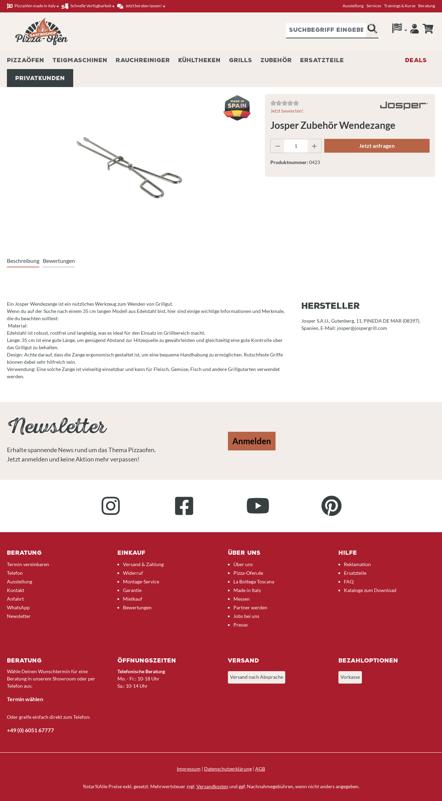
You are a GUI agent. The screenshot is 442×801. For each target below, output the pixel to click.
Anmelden (251, 441)
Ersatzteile (355, 573)
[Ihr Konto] (415, 30)
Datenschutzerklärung (228, 769)
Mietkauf (132, 599)
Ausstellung (353, 5)
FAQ (349, 581)
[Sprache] (400, 30)
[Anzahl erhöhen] (314, 146)
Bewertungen (137, 607)
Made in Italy (247, 590)
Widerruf (133, 573)
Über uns (243, 564)
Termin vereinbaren (28, 564)
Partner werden (250, 607)
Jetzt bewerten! (287, 111)
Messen (241, 599)
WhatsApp (18, 607)
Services (373, 5)
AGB (260, 769)
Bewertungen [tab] (59, 260)
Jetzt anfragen (377, 145)
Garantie (132, 590)
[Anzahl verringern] (277, 146)
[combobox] (326, 30)
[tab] (23, 261)
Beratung (426, 5)
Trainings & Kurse (399, 5)
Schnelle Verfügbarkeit (87, 6)
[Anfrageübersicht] (428, 28)
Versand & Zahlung (143, 564)
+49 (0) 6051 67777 (30, 730)
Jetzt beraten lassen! (141, 6)
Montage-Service (141, 581)
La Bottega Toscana (253, 581)
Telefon (15, 573)
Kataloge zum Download (370, 590)
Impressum (189, 769)
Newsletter (19, 616)
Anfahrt (15, 599)
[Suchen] (372, 30)
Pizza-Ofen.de (248, 573)
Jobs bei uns (246, 616)
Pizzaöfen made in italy (33, 6)
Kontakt (15, 590)
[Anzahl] (295, 146)
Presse (240, 625)
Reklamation (357, 564)
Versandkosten (212, 786)
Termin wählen (25, 699)
